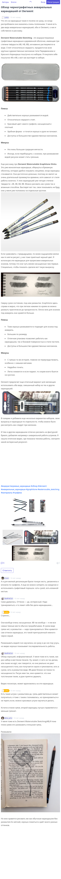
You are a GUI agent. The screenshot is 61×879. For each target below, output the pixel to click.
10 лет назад (15, 578)
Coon (6, 578)
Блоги (13, 2)
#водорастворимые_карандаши (15, 486)
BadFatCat (8, 598)
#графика (17, 492)
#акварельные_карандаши (13, 489)
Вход (43, 2)
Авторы (5, 2)
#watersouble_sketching (48, 489)
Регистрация (53, 2)
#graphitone (31, 489)
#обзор (34, 486)
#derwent (42, 486)
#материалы (7, 492)
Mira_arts (8, 718)
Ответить (7, 570)
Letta (6, 17)
